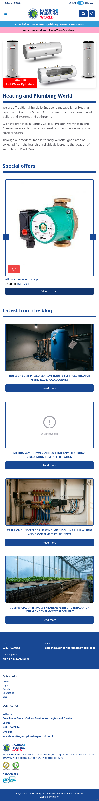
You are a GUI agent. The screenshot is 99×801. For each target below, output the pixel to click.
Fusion (55, 796)
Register (7, 688)
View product (49, 291)
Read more (49, 388)
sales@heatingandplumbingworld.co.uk (70, 648)
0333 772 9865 (13, 2)
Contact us (8, 692)
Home (6, 681)
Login (6, 685)
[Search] (92, 13)
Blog (5, 696)
